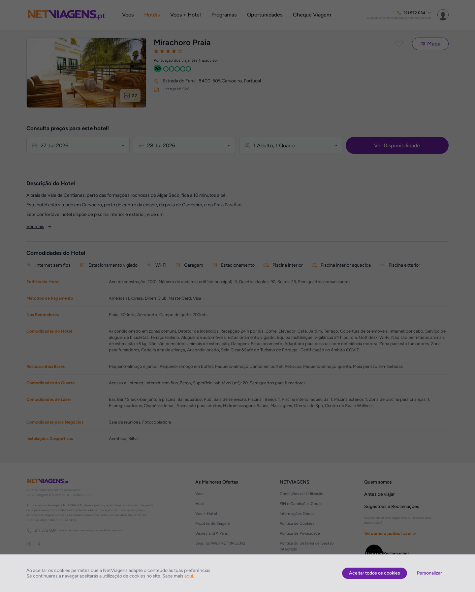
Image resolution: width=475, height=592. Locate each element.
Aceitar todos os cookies (374, 573)
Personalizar (429, 573)
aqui (188, 576)
